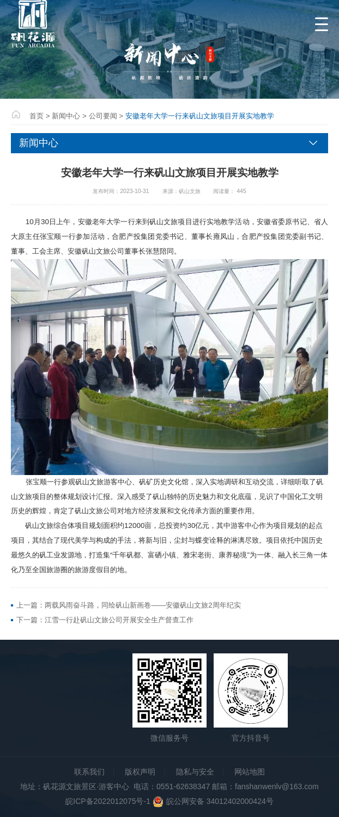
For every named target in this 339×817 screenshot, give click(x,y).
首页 (36, 116)
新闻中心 (66, 116)
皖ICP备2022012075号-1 (107, 801)
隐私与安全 (195, 771)
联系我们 (89, 771)
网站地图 (249, 771)
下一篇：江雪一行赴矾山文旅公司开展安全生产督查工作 (104, 620)
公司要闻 (103, 116)
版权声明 (140, 771)
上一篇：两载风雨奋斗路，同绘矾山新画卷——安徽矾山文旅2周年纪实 (128, 605)
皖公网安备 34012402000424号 (212, 801)
